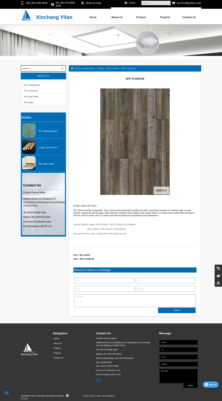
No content (85, 255)
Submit (177, 310)
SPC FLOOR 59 (87, 259)
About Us (117, 17)
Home (93, 17)
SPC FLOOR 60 (128, 68)
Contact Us (189, 17)
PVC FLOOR (112, 68)
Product (141, 17)
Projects (165, 17)
